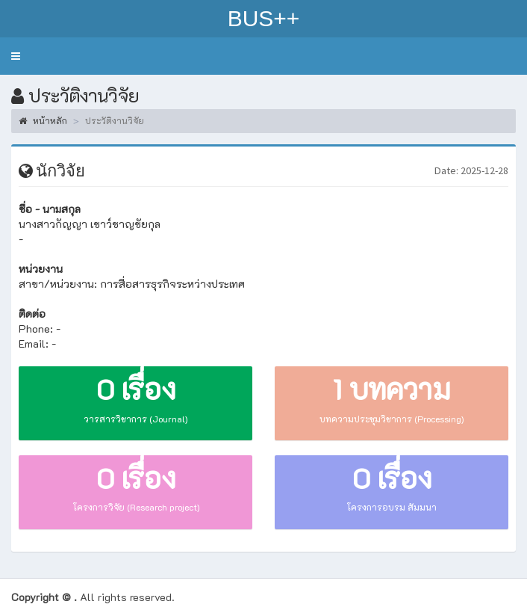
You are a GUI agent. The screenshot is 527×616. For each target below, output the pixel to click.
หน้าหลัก (43, 120)
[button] (15, 56)
